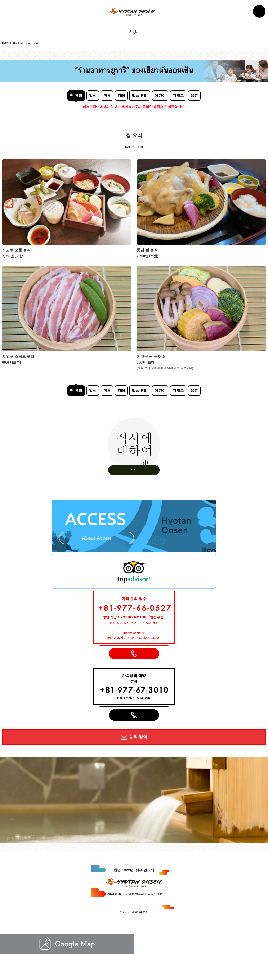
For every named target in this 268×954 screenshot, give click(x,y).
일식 (93, 95)
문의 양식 (134, 737)
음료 (194, 95)
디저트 (178, 95)
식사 (15, 43)
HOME (6, 43)
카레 (121, 95)
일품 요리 (140, 95)
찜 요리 (76, 95)
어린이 (160, 95)
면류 (107, 95)
